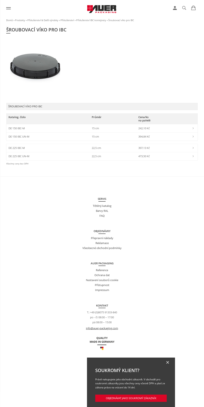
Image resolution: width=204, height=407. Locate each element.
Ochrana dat (102, 275)
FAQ (102, 216)
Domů (9, 20)
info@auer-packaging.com (102, 328)
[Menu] (8, 8)
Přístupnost (102, 285)
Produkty (20, 20)
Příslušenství (67, 20)
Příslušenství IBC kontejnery (91, 20)
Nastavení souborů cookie (102, 280)
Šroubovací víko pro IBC (121, 20)
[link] (175, 8)
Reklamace (102, 243)
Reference (102, 270)
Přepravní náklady (102, 238)
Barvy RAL (102, 211)
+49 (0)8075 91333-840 (103, 312)
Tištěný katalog (102, 206)
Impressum (102, 290)
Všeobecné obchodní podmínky (102, 248)
